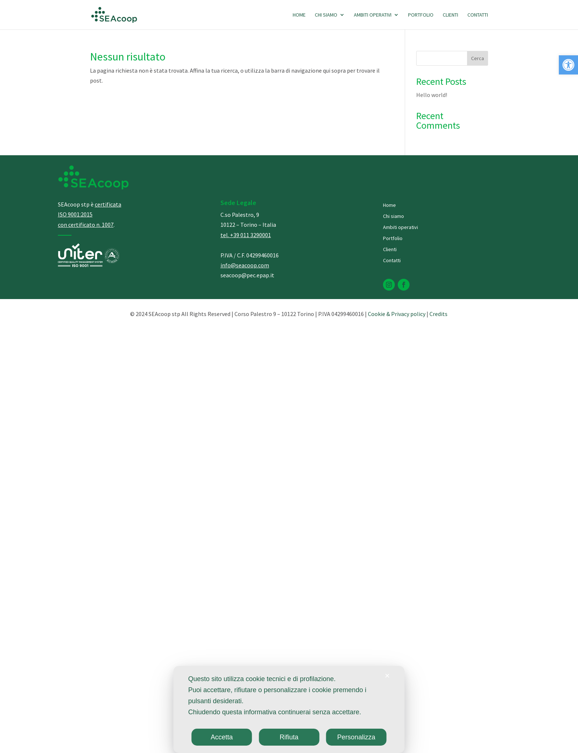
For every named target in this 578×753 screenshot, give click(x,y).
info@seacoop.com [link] (244, 265)
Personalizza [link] (356, 737)
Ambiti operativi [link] (372, 15)
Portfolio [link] (421, 15)
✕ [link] (387, 676)
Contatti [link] (477, 15)
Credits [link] (438, 313)
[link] (568, 64)
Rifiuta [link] (288, 737)
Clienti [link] (450, 15)
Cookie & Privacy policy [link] (396, 313)
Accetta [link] (222, 737)
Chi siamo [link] (326, 15)
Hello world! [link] (431, 94)
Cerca (477, 58)
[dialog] (288, 709)
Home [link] (299, 15)
